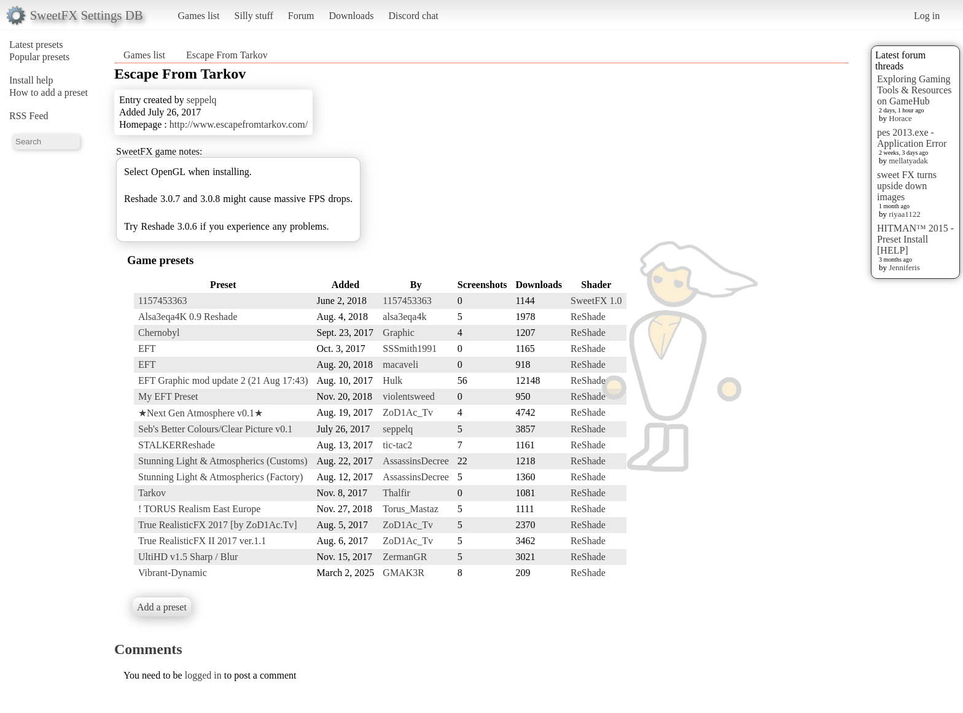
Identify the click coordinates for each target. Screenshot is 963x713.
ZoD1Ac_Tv (408, 412)
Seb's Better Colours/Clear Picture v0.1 (215, 429)
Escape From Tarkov (227, 55)
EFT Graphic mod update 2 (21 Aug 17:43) (223, 380)
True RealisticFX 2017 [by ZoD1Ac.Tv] (217, 525)
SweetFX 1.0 (596, 300)
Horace (900, 118)
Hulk (392, 380)
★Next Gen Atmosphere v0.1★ (200, 413)
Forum (301, 15)
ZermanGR (405, 556)
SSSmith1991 (410, 348)
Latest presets (36, 44)
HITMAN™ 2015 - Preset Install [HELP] (915, 239)
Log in (927, 15)
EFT (146, 348)
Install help (31, 80)
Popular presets (39, 57)
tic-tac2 (397, 445)
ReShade (588, 316)
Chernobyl (159, 332)
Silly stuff (254, 15)
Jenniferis (904, 267)
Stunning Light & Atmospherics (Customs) (223, 461)
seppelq (202, 100)
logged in (203, 675)
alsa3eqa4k (404, 316)
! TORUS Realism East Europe (199, 509)
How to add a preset (48, 92)
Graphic (399, 332)
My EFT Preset (168, 396)
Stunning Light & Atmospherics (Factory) (220, 477)
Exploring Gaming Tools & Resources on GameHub (914, 90)
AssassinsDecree (416, 461)
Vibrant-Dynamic (172, 572)
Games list (199, 15)
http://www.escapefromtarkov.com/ (239, 124)
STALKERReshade (176, 445)
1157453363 (162, 300)
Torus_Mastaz (410, 509)
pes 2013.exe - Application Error (911, 138)
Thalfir (396, 493)
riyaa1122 (905, 214)
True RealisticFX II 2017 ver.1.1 (202, 541)
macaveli (400, 364)
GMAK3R (403, 572)
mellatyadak (908, 160)
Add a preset (162, 607)
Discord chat (413, 15)
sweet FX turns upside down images (907, 185)
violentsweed (408, 396)
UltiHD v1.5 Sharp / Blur (188, 556)
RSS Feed (29, 116)
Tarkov (152, 493)
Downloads (351, 15)
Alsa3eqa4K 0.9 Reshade (187, 316)
